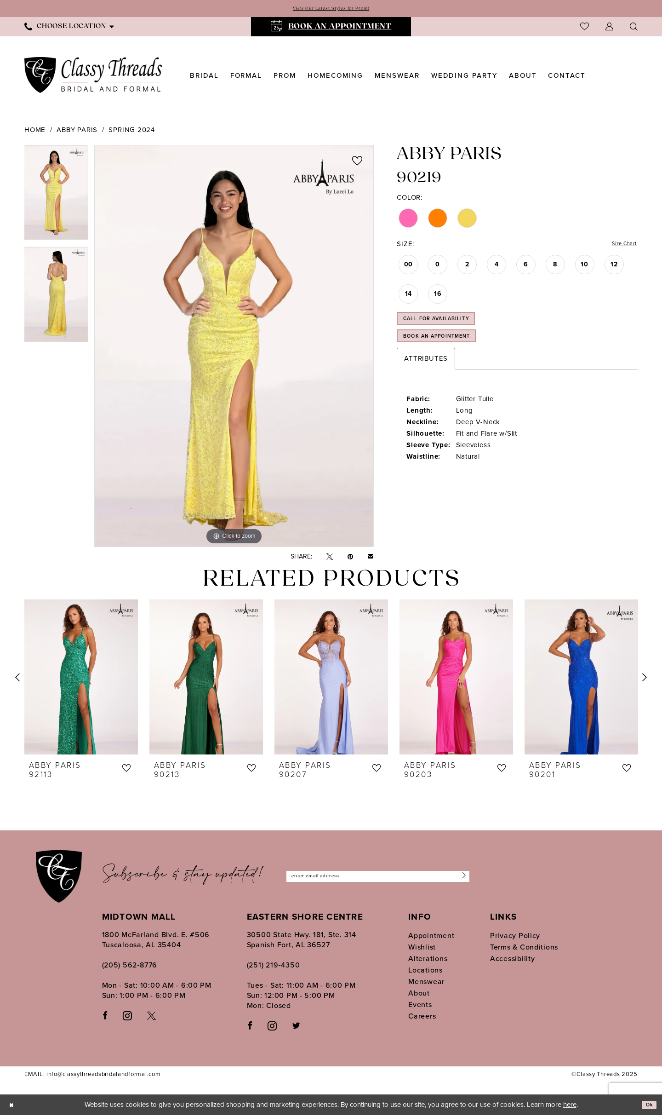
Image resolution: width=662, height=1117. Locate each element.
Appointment (431, 937)
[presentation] (81, 679)
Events (420, 1006)
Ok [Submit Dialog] (647, 1107)
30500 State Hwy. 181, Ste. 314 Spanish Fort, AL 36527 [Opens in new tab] (301, 941)
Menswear (426, 983)
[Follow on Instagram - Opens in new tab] (272, 1027)
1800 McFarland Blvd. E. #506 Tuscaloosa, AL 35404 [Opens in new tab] (156, 941)
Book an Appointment (453, 352)
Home (35, 132)
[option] (56, 197)
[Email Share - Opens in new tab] (370, 558)
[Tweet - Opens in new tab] (329, 559)
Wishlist (422, 949)
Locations (425, 972)
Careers (422, 1018)
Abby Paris (77, 132)
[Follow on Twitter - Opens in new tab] (296, 1027)
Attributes (426, 378)
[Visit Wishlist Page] (584, 28)
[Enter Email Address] (377, 878)
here (569, 1106)
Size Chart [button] (619, 247)
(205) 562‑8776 (130, 967)
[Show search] (634, 28)
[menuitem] (69, 28)
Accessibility (512, 960)
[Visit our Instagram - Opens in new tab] (127, 1017)
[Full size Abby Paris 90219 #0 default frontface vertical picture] (234, 347)
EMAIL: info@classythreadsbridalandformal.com (92, 1076)
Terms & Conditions (524, 949)
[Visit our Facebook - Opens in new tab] (105, 1017)
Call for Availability (452, 327)
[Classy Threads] (93, 77)
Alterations (427, 960)
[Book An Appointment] (331, 28)
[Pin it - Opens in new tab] (350, 559)
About (419, 995)
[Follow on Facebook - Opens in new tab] (250, 1027)
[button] (609, 28)
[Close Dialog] (14, 1107)
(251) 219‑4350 (273, 967)
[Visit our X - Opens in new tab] (151, 1017)
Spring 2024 (131, 132)
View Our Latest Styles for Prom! (331, 9)
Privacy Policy (515, 937)
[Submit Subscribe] (460, 878)
